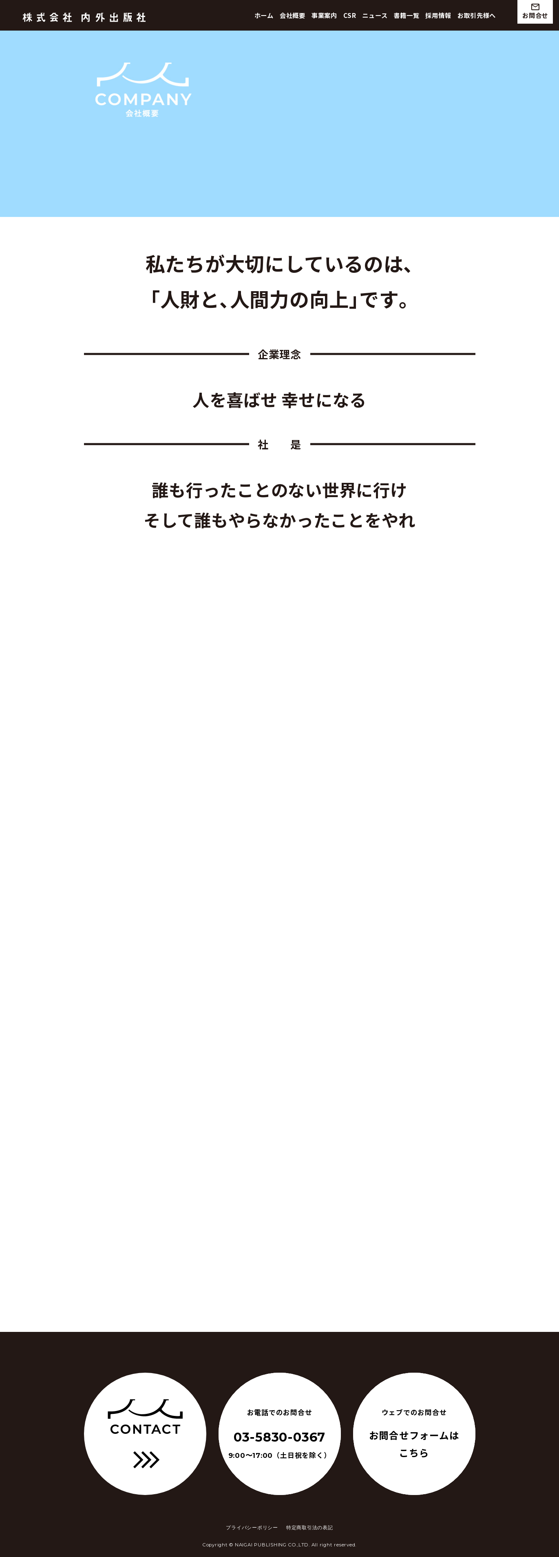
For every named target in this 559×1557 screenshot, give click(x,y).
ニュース (374, 15)
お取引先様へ (476, 15)
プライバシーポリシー (252, 1527)
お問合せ (535, 11)
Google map (357, 1294)
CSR (349, 15)
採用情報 (438, 15)
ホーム (264, 15)
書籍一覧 (406, 15)
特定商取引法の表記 (309, 1527)
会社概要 (292, 15)
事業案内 (324, 15)
